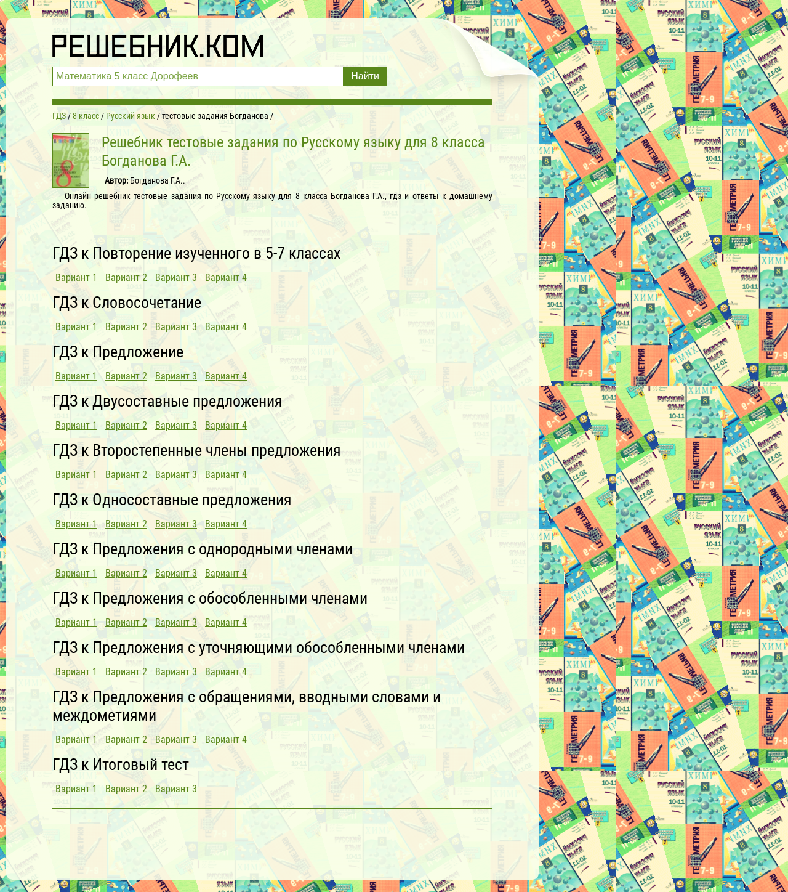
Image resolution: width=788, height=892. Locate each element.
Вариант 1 (76, 277)
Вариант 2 (126, 277)
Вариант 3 (176, 277)
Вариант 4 (226, 277)
